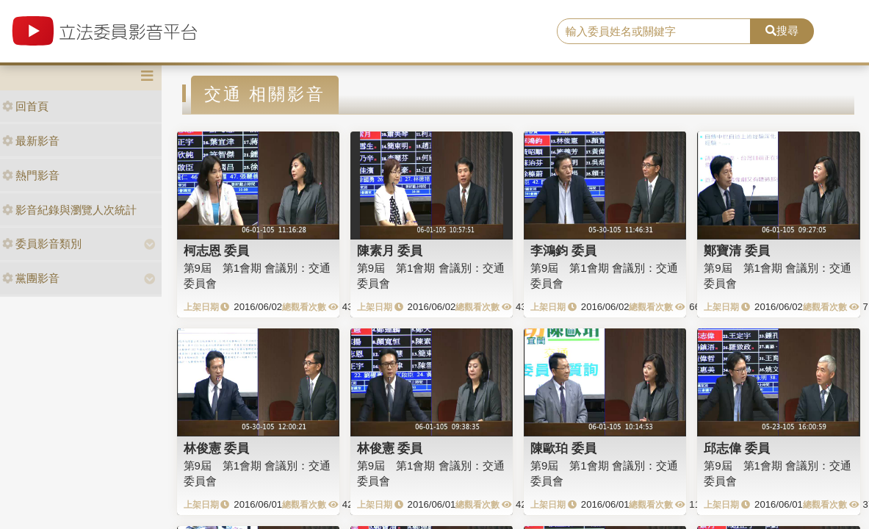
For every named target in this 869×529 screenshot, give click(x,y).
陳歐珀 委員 (563, 448)
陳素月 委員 (390, 250)
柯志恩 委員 (217, 250)
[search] (654, 31)
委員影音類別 (42, 243)
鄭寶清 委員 (737, 250)
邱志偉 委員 (737, 448)
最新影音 (31, 140)
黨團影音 (31, 278)
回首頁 (25, 106)
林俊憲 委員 (217, 448)
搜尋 (781, 30)
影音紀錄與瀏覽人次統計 (69, 210)
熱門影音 (31, 175)
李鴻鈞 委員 (563, 250)
